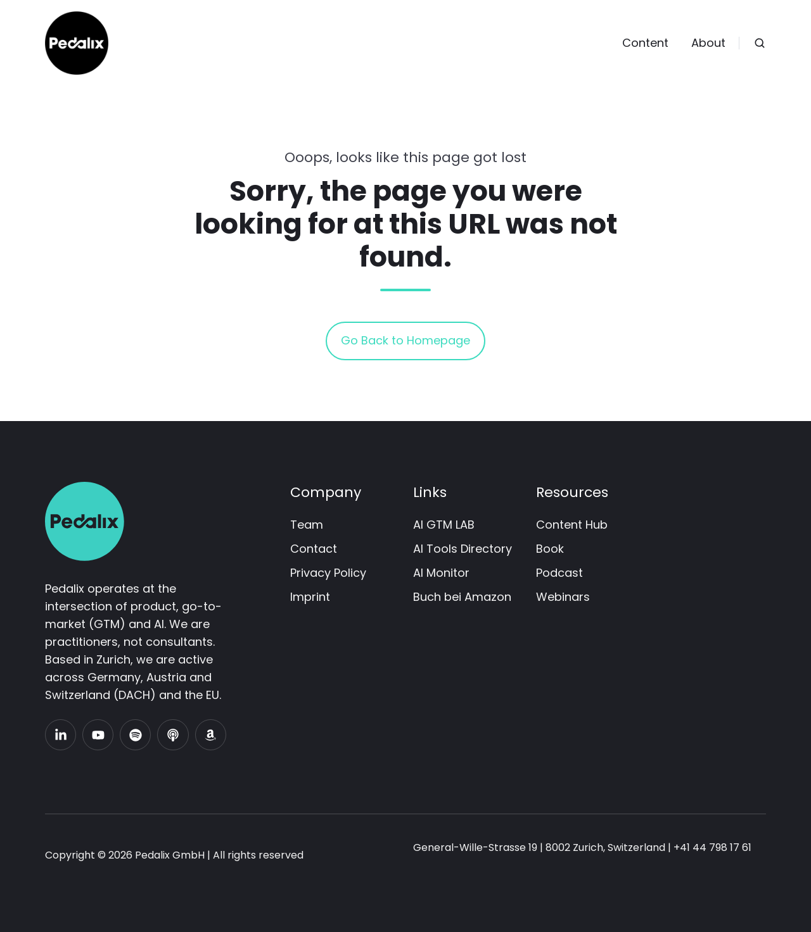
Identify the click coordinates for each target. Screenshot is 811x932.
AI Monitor (441, 573)
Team (306, 524)
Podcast (559, 573)
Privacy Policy (328, 573)
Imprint (310, 597)
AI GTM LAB (444, 524)
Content (645, 43)
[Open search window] (759, 43)
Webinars (563, 597)
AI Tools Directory (462, 549)
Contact (313, 549)
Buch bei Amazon (462, 597)
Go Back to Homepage (405, 340)
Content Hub (572, 524)
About (708, 43)
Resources (572, 492)
